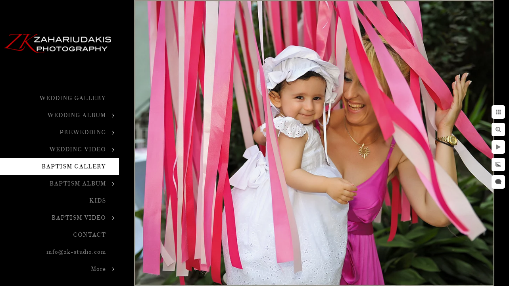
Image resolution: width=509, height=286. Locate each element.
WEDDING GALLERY (72, 98)
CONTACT (89, 235)
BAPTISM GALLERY (74, 166)
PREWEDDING (83, 132)
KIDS (97, 201)
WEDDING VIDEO (77, 149)
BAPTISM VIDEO (79, 218)
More (98, 269)
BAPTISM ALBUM (78, 183)
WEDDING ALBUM (76, 115)
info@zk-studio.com (76, 252)
